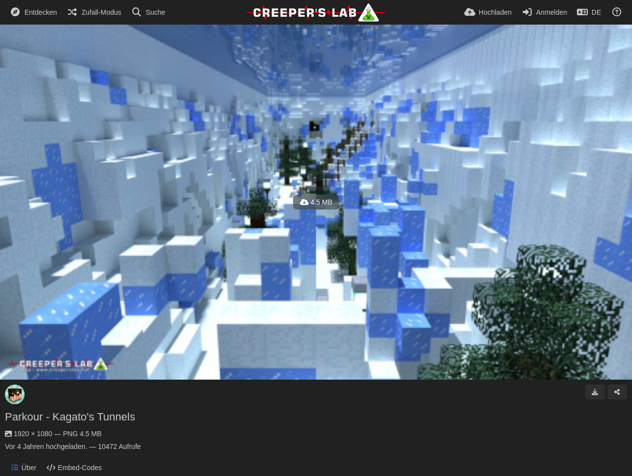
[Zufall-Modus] (94, 12)
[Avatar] (15, 394)
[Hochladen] (488, 12)
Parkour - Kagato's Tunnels (70, 417)
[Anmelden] (544, 12)
